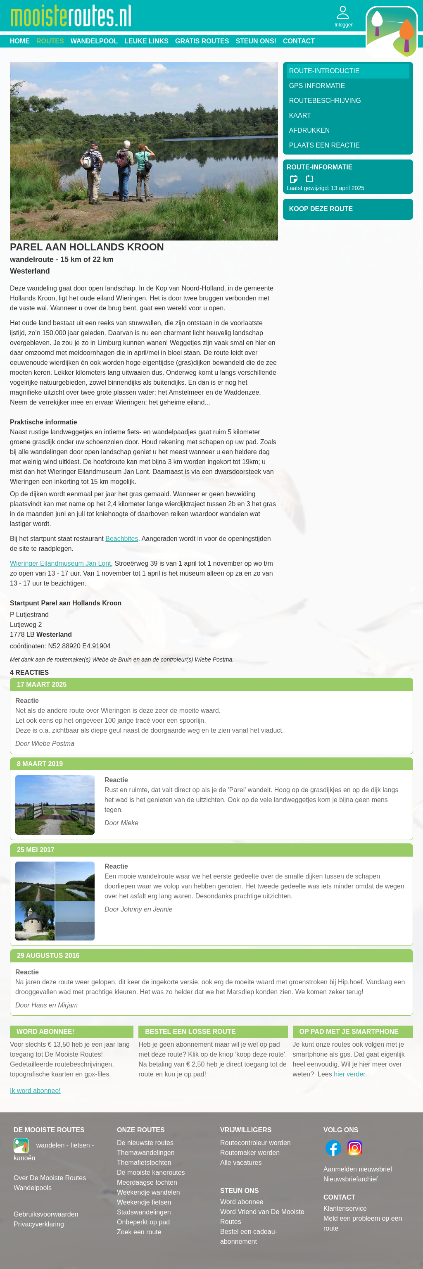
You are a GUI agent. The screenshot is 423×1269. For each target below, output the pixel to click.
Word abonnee (242, 1201)
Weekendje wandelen (148, 1192)
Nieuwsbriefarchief (350, 1179)
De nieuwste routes (145, 1142)
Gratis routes (202, 41)
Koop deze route (321, 208)
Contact (299, 41)
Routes (50, 41)
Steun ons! (255, 41)
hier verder (349, 1074)
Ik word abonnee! (35, 1090)
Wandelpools (33, 1187)
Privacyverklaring (39, 1224)
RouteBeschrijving (325, 100)
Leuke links (146, 41)
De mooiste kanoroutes (151, 1172)
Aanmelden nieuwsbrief (357, 1169)
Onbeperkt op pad (143, 1222)
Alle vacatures (241, 1162)
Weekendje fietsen (144, 1202)
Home (20, 41)
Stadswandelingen (144, 1212)
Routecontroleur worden (255, 1142)
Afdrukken (309, 130)
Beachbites (121, 538)
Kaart (300, 115)
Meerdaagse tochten (147, 1182)
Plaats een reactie (324, 145)
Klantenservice (345, 1208)
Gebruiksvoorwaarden (46, 1214)
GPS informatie (317, 85)
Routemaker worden (250, 1152)
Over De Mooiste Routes (50, 1177)
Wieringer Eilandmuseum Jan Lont (60, 563)
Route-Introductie (324, 70)
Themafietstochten (144, 1162)
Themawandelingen (146, 1152)
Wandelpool (94, 41)
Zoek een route (139, 1232)
